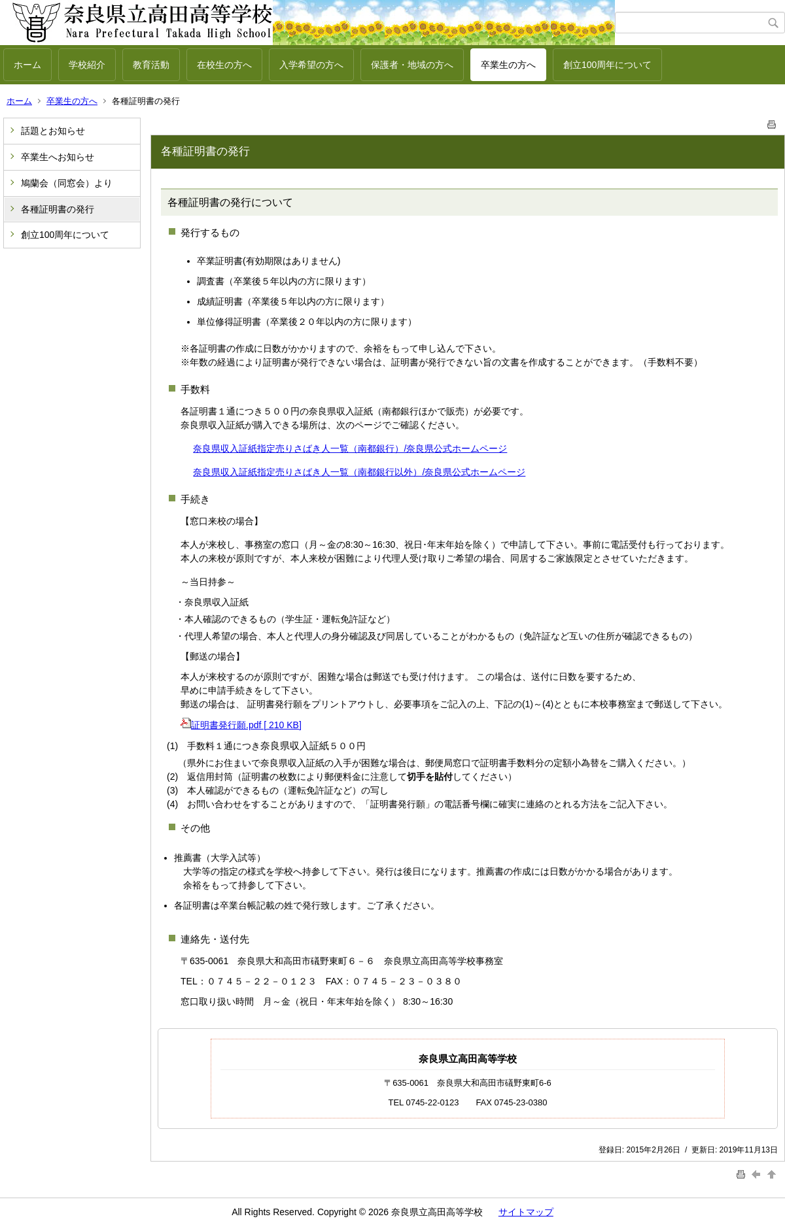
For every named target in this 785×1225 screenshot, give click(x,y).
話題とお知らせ (53, 131)
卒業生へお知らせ (57, 157)
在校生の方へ (224, 64)
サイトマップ (525, 1212)
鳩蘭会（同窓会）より (67, 183)
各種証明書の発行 (57, 209)
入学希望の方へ (311, 64)
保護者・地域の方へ (412, 64)
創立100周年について (607, 64)
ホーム (27, 64)
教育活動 (151, 64)
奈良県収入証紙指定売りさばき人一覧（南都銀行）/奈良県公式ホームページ (350, 448)
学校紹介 (87, 64)
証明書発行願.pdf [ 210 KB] (241, 725)
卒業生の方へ (508, 64)
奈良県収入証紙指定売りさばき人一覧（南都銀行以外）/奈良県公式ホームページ (359, 472)
